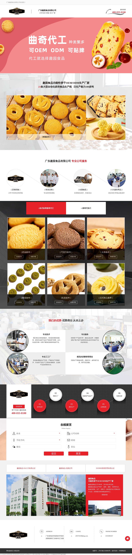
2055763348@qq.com (81, 536)
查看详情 (33, 256)
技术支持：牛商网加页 (119, 551)
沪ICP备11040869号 (104, 551)
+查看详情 (104, 495)
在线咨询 (19, 256)
